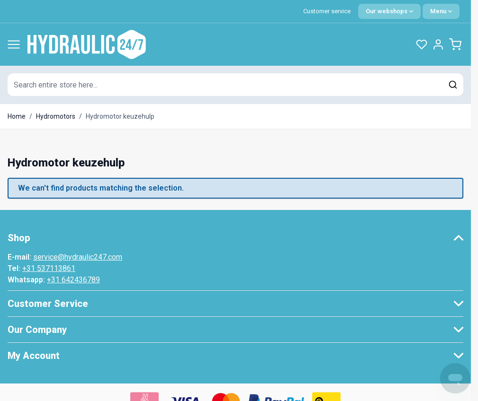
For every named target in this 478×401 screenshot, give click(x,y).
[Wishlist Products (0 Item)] (421, 44)
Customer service (327, 11)
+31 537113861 (48, 268)
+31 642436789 (73, 279)
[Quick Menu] (441, 11)
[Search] (452, 84)
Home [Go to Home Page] (17, 116)
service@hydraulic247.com (77, 257)
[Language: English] (389, 11)
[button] (235, 238)
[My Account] (438, 44)
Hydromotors (55, 116)
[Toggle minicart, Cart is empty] (455, 44)
